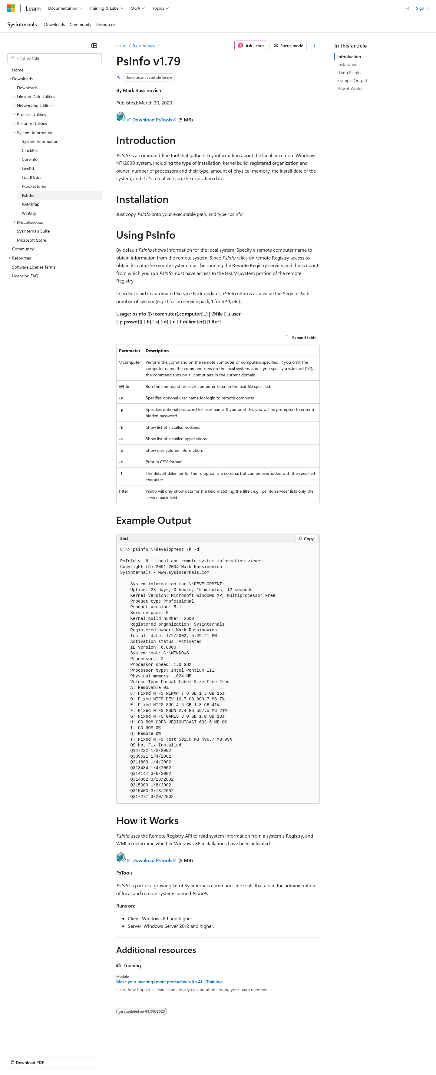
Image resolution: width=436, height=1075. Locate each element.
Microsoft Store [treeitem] (31, 240)
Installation (347, 64)
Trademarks (251, 1056)
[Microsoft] (11, 8)
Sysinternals (144, 45)
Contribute (108, 1056)
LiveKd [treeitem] (28, 168)
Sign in (422, 8)
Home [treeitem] (17, 70)
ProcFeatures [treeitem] (34, 186)
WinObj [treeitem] (29, 213)
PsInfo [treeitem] (28, 195)
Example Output (352, 80)
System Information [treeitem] (40, 141)
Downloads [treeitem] (27, 88)
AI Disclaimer (19, 1056)
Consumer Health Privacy (173, 1056)
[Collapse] (94, 45)
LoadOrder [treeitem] (32, 177)
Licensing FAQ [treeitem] (25, 276)
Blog (82, 1056)
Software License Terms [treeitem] (33, 267)
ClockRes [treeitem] (30, 150)
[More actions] (314, 45)
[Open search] (407, 8)
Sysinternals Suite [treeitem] (33, 231)
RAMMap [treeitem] (30, 204)
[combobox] (54, 58)
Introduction (349, 56)
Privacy (132, 1056)
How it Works (349, 88)
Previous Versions (55, 1056)
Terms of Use (221, 1056)
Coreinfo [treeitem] (30, 159)
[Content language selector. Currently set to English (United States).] (35, 1042)
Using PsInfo (349, 72)
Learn (121, 45)
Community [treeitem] (23, 249)
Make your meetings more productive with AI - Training (169, 981)
